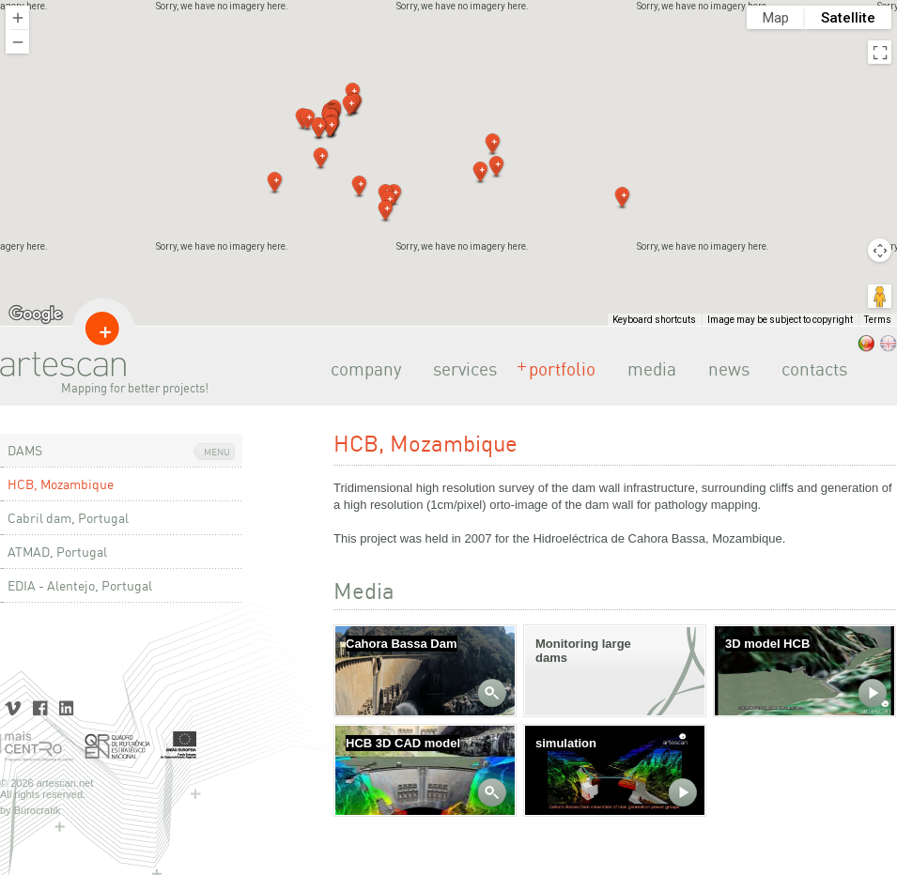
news (723, 369)
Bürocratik (37, 810)
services (459, 369)
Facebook (40, 706)
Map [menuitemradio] (776, 17)
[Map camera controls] (879, 250)
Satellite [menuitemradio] (848, 17)
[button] (481, 173)
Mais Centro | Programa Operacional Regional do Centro (37, 746)
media (646, 369)
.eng (888, 343)
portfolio (556, 369)
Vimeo (14, 706)
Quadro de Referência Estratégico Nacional (117, 746)
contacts (808, 369)
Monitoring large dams (583, 651)
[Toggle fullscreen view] (879, 52)
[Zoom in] (17, 17)
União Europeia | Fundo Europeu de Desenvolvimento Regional (178, 746)
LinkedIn (66, 706)
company (360, 369)
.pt (866, 343)
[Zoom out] (17, 42)
